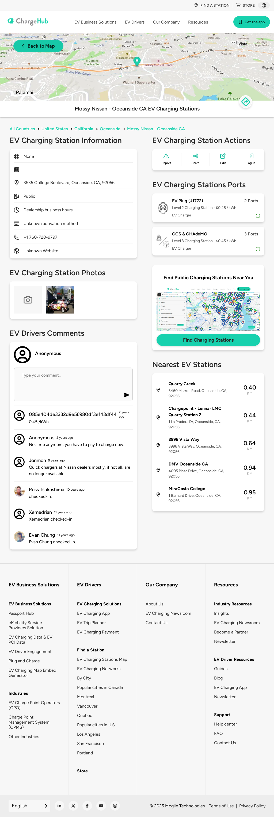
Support (222, 714)
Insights (221, 613)
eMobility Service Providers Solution (26, 625)
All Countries (22, 128)
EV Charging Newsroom (168, 613)
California (83, 128)
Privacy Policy (252, 805)
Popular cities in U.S (96, 724)
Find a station (212, 5)
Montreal (85, 696)
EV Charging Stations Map (102, 659)
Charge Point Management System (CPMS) (29, 722)
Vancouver (87, 706)
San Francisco (90, 743)
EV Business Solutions (30, 603)
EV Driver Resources (234, 659)
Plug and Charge (24, 660)
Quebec (84, 715)
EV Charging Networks (98, 668)
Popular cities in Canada (100, 687)
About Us (154, 603)
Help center (225, 724)
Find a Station (90, 649)
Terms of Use (221, 805)
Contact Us (156, 622)
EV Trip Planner (91, 622)
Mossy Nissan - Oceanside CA (156, 128)
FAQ (218, 733)
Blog (218, 678)
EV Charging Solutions (99, 603)
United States (54, 128)
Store (245, 5)
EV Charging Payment (98, 632)
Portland (85, 752)
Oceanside (110, 128)
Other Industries (24, 736)
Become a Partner (231, 632)
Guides (220, 668)
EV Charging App (93, 613)
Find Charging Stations (208, 340)
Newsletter (224, 641)
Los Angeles (88, 734)
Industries (18, 693)
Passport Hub (21, 613)
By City (84, 678)
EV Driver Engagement (30, 651)
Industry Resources (233, 603)
